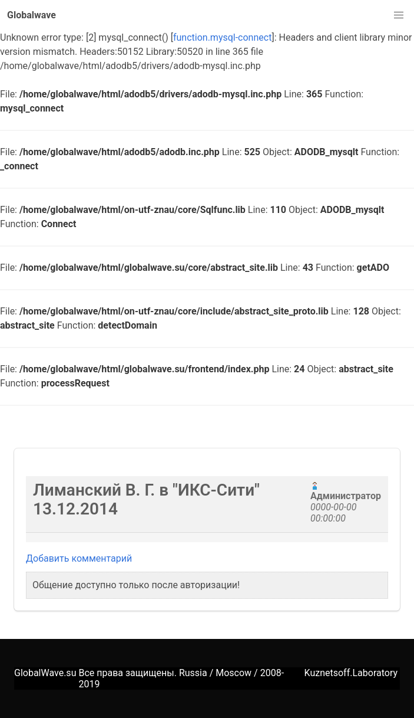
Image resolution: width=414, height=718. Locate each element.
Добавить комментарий (79, 558)
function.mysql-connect (222, 37)
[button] (398, 15)
